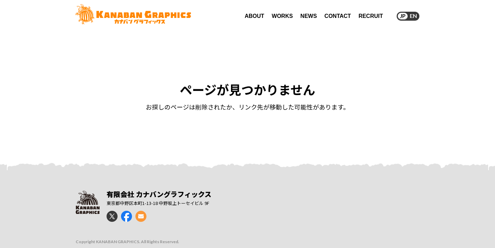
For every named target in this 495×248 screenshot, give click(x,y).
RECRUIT (371, 16)
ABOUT (254, 16)
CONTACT (337, 16)
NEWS (308, 16)
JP (403, 16)
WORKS (282, 16)
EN (413, 16)
